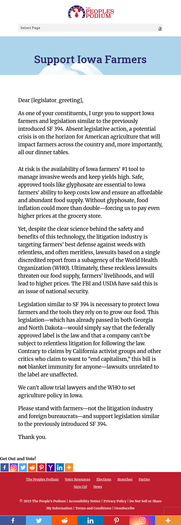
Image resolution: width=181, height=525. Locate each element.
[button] (160, 28)
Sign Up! (80, 487)
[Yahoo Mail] (50, 467)
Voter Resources (77, 479)
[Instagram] (14, 467)
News (97, 487)
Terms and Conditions (93, 508)
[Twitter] (23, 467)
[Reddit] (32, 467)
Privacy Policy (114, 501)
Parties (144, 479)
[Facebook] (4, 467)
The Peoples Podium (42, 479)
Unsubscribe (124, 508)
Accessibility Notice (85, 501)
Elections (103, 479)
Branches (125, 479)
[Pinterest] (41, 467)
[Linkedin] (60, 467)
